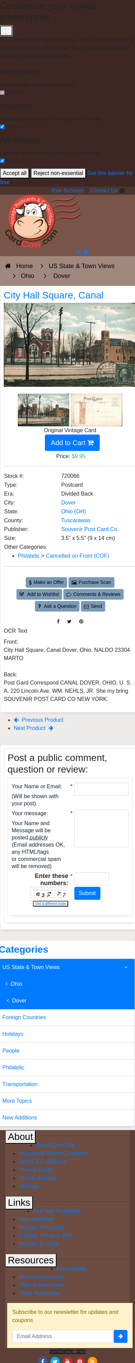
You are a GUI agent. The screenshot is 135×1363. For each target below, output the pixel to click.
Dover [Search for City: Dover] (68, 502)
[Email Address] (63, 1336)
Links (19, 1202)
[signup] (120, 1336)
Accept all (14, 173)
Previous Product (38, 720)
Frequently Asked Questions (53, 1153)
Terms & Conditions (42, 1161)
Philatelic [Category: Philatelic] (29, 556)
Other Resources (39, 1293)
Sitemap (29, 1186)
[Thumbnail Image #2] (96, 409)
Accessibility (71, 1269)
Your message (29, 813)
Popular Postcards (41, 1227)
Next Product (33, 728)
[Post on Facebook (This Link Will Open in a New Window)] (58, 621)
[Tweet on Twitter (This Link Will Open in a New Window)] (69, 621)
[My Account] (85, 252)
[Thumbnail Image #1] (44, 409)
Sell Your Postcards (57, 1211)
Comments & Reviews (93, 594)
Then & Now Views (42, 1285)
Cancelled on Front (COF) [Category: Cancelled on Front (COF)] (77, 556)
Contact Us (104, 190)
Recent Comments (41, 1277)
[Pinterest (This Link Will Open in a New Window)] (81, 621)
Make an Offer (46, 582)
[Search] (78, 252)
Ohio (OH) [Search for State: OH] (73, 511)
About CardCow (55, 1145)
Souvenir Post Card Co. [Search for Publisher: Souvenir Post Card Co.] (90, 529)
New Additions (36, 1219)
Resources (31, 1260)
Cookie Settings (38, 1178)
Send (93, 606)
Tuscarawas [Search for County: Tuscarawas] (75, 520)
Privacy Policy (36, 1170)
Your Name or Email (36, 786)
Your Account (67, 190)
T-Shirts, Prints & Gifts (46, 1236)
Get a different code (51, 904)
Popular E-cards (38, 1244)
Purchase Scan (91, 582)
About (20, 1136)
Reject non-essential (58, 173)
